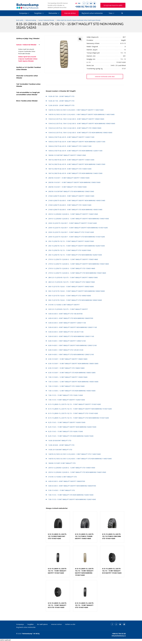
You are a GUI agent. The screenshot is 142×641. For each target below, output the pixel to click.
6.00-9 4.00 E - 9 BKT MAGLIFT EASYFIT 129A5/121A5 (67, 341)
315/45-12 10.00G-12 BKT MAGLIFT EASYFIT (64, 305)
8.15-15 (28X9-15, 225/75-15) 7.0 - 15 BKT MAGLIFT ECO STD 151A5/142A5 (57, 605)
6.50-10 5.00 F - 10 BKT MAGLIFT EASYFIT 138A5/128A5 (67, 359)
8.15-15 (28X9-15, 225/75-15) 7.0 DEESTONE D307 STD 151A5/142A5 (57, 536)
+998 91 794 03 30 (85, 6)
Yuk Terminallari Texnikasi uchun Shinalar (28, 85)
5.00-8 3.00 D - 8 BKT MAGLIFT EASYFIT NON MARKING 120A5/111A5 (72, 327)
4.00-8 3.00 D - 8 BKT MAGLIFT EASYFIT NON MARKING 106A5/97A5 (72, 486)
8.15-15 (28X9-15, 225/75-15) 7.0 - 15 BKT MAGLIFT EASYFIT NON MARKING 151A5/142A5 (80, 409)
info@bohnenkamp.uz (119, 636)
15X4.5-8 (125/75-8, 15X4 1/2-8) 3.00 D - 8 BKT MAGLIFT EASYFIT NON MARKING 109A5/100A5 (81, 123)
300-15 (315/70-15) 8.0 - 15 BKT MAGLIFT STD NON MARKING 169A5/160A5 (75, 300)
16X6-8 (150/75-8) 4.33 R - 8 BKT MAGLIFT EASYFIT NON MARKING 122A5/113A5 (76, 142)
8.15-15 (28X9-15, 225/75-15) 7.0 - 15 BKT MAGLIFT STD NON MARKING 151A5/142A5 (78, 418)
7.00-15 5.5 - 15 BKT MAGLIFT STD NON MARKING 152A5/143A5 (70, 495)
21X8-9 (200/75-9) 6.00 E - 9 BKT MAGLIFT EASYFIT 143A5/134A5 (71, 196)
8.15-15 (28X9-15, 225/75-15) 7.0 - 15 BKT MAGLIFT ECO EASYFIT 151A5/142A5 (111, 571)
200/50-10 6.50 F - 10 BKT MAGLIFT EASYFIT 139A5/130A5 (68, 178)
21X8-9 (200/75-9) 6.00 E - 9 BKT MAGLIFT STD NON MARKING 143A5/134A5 (75, 209)
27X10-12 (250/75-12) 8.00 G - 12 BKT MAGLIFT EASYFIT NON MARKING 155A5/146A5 (78, 264)
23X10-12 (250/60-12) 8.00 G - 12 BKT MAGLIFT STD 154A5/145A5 (71, 468)
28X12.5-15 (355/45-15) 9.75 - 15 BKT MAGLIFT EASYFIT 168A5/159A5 (73, 277)
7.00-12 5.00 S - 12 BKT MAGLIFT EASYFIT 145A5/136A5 (67, 377)
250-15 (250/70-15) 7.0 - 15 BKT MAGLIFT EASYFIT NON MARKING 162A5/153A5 (76, 246)
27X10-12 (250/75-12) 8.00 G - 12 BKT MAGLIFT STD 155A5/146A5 (71, 268)
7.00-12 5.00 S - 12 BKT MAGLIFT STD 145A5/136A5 (66, 386)
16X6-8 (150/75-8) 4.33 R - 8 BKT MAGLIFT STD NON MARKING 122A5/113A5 (75, 151)
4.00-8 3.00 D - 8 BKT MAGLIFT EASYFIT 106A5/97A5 (66, 481)
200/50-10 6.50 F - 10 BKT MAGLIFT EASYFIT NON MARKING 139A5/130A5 (74, 182)
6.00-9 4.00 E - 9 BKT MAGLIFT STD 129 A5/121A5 (65, 350)
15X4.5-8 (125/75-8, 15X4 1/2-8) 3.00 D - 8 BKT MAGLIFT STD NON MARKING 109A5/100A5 (80, 132)
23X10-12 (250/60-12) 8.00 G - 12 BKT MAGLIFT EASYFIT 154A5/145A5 (73, 214)
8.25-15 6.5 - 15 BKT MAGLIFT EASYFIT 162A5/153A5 (66, 422)
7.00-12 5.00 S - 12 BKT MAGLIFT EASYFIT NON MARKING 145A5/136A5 (73, 382)
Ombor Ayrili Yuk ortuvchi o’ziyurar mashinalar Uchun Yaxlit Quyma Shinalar (27, 59)
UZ (76, 3)
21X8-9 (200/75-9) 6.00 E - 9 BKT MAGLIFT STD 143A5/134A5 (69, 205)
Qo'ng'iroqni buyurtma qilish (113, 5)
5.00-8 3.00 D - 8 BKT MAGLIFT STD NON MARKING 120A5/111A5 (71, 336)
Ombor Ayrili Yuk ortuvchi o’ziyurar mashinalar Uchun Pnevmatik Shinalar (26, 51)
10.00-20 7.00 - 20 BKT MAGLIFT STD (61, 96)
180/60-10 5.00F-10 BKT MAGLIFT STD (62, 463)
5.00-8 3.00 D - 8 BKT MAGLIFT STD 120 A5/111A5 (65, 332)
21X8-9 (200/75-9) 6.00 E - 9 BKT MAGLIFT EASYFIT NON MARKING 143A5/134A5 (76, 200)
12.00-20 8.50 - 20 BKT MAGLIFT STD (61, 105)
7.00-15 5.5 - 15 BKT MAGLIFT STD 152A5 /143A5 (65, 395)
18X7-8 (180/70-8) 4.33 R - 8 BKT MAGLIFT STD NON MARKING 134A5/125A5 (75, 173)
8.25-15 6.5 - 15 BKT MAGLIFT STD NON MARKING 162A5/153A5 (70, 436)
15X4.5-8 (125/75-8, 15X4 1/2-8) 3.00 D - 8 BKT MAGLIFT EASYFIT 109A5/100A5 (76, 119)
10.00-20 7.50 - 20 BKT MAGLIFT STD (61, 101)
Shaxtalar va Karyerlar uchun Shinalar (27, 77)
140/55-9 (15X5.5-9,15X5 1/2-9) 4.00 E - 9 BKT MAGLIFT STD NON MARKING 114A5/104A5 (80, 459)
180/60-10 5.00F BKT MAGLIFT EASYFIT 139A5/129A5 (67, 155)
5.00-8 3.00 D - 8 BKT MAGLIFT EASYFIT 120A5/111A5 (67, 323)
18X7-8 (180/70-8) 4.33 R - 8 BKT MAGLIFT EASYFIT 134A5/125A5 (71, 160)
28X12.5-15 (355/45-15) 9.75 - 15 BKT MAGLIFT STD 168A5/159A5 (71, 282)
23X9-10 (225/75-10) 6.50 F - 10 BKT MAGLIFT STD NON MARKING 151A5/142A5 (76, 237)
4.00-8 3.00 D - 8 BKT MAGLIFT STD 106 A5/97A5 (65, 314)
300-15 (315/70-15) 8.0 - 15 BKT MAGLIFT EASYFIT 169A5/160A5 (71, 286)
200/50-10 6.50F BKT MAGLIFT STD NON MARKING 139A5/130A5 (71, 191)
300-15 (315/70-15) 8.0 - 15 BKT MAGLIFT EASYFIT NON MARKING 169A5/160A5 (76, 291)
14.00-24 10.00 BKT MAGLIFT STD (60, 450)
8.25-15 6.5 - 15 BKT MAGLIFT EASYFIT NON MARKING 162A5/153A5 (72, 427)
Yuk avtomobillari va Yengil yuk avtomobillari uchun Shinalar (28, 93)
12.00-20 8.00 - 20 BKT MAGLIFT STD (61, 445)
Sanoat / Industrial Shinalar (26, 45)
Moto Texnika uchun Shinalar (27, 101)
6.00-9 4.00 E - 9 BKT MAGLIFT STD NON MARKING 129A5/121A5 (71, 354)
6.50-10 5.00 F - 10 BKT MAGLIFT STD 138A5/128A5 (66, 368)
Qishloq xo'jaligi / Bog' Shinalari (27, 38)
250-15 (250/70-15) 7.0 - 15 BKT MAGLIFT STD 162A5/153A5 (69, 250)
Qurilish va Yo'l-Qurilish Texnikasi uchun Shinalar (28, 68)
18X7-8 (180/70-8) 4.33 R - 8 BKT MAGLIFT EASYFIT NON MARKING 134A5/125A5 (76, 164)
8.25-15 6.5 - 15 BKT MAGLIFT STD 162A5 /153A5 (65, 431)
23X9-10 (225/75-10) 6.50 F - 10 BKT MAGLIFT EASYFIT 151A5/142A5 (72, 223)
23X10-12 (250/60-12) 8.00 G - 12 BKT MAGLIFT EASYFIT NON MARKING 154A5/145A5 (78, 219)
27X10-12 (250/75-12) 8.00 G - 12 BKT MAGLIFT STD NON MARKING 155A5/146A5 (77, 273)
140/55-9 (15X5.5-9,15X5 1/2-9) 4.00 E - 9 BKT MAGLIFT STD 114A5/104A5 (74, 454)
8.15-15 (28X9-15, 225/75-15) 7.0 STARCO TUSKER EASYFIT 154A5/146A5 (84, 536)
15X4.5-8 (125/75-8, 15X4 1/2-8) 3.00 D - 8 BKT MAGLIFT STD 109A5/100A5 (74, 128)
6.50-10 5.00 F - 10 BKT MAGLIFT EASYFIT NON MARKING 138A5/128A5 (73, 363)
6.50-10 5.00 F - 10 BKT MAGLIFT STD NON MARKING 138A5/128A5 (71, 373)
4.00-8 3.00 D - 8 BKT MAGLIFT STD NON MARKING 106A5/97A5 (70, 318)
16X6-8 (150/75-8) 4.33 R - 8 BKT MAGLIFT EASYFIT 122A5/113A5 (71, 137)
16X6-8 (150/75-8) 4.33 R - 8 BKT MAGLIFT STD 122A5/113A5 (69, 146)
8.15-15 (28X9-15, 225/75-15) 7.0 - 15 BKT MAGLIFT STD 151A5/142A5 (73, 413)
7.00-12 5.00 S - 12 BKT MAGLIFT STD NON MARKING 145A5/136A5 (71, 391)
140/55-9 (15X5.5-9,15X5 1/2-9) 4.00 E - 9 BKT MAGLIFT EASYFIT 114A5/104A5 (76, 110)
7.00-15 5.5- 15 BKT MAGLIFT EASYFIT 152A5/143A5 (66, 400)
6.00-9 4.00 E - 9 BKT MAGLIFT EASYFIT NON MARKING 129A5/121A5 (72, 345)
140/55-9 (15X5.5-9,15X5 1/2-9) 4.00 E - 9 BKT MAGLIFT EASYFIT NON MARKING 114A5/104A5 (81, 114)
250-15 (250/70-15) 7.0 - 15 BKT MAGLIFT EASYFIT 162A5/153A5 (71, 241)
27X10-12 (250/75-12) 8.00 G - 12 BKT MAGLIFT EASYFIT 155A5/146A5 (73, 259)
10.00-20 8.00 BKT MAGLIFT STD (59, 440)
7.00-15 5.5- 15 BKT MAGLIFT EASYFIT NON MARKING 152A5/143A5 (72, 499)
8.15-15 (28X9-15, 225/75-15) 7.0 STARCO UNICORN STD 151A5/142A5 (111, 536)
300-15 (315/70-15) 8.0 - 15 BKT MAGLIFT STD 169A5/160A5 (69, 296)
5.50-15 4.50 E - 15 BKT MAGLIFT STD (61, 490)
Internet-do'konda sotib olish (105, 76)
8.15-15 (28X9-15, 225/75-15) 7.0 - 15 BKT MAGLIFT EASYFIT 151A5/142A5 (74, 404)
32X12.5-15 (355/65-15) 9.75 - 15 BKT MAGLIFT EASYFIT (68, 309)
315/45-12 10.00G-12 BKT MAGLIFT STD (62, 477)
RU (79, 3)
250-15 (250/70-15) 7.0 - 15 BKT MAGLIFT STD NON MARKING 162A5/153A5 (75, 255)
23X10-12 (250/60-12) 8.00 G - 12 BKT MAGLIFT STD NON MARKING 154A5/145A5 (77, 472)
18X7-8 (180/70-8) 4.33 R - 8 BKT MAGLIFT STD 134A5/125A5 (69, 169)
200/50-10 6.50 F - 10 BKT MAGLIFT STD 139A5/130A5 (67, 187)
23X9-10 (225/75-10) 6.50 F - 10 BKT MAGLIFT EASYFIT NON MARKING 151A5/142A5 (78, 228)
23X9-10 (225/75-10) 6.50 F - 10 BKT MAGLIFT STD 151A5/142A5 (71, 232)
